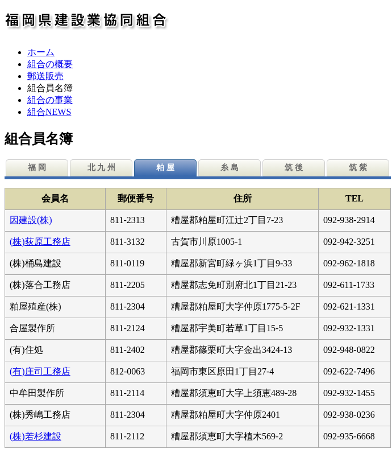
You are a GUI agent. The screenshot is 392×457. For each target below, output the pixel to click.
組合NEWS (49, 112)
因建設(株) (31, 220)
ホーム (41, 52)
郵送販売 (45, 76)
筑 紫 (358, 167)
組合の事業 (50, 100)
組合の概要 (50, 64)
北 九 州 (101, 167)
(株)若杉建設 (35, 436)
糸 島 (229, 167)
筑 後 (294, 167)
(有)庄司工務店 (40, 371)
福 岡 (37, 167)
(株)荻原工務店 (40, 241)
